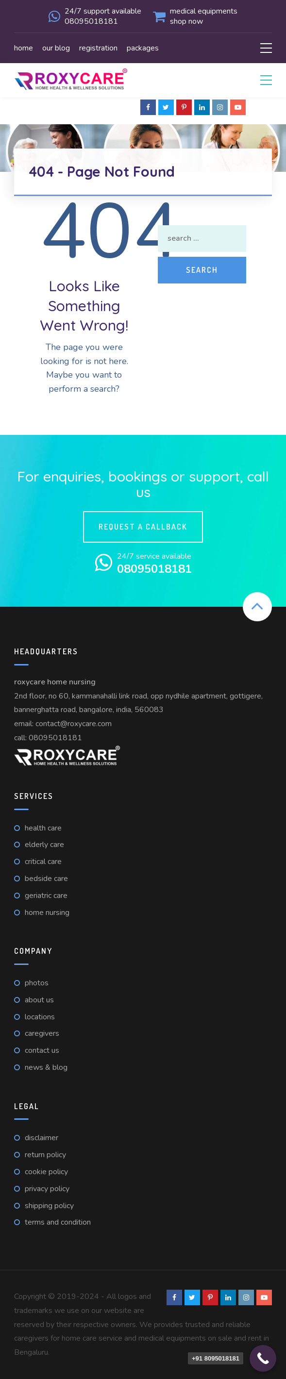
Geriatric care (46, 895)
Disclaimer (41, 1137)
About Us (39, 1000)
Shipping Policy (49, 1205)
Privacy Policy (47, 1188)
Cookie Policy (46, 1171)
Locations (40, 1017)
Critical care (43, 861)
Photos (37, 983)
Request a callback (143, 527)
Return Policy (45, 1154)
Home (23, 48)
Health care (43, 828)
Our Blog (56, 48)
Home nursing (47, 912)
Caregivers (42, 1033)
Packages (143, 48)
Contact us (42, 1050)
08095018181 (55, 737)
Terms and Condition (58, 1222)
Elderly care (44, 844)
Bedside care (46, 878)
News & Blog (46, 1067)
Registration (98, 48)
